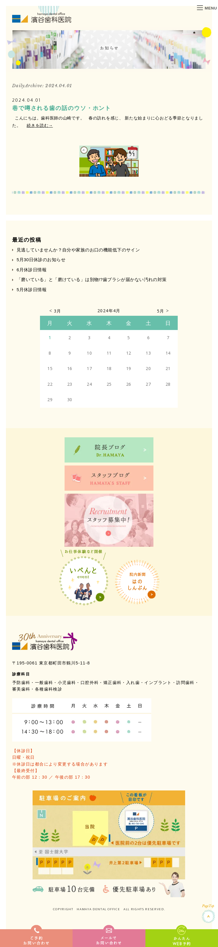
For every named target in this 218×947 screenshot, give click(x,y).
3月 (57, 311)
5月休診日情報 (32, 289)
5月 (160, 311)
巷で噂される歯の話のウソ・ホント (61, 108)
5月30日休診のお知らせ (41, 259)
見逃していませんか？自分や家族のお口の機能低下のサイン (78, 249)
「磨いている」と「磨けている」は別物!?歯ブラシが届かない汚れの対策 (92, 279)
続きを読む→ (40, 125)
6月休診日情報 (32, 269)
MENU (207, 8)
